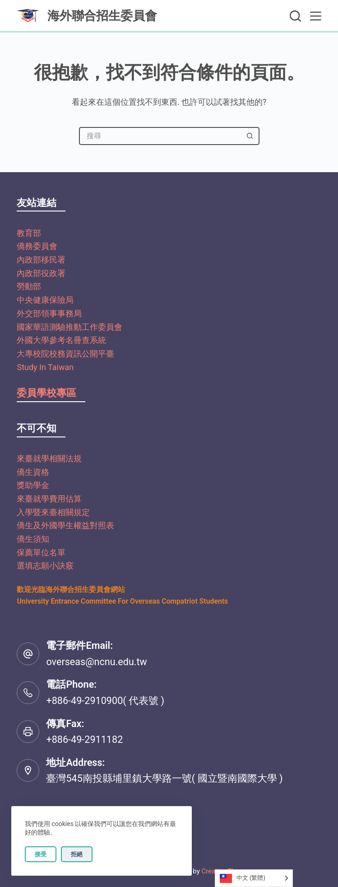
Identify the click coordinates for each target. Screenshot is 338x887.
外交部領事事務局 (49, 313)
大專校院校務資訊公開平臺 (65, 353)
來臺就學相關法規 (49, 458)
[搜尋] (295, 16)
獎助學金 (33, 485)
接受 (40, 854)
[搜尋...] (160, 136)
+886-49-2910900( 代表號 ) (105, 700)
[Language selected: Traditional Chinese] (254, 878)
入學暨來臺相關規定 (53, 512)
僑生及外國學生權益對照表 (65, 525)
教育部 (29, 233)
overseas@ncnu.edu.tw (96, 661)
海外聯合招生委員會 (102, 16)
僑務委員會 (37, 246)
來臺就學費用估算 (49, 498)
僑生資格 (33, 472)
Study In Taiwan (45, 367)
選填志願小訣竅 (45, 565)
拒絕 (77, 854)
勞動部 (29, 286)
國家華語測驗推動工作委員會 (69, 327)
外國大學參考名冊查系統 (61, 340)
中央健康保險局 (45, 300)
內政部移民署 (41, 259)
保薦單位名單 (41, 552)
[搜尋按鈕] (250, 136)
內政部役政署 (41, 273)
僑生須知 (33, 539)
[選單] (315, 16)
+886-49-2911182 (84, 739)
